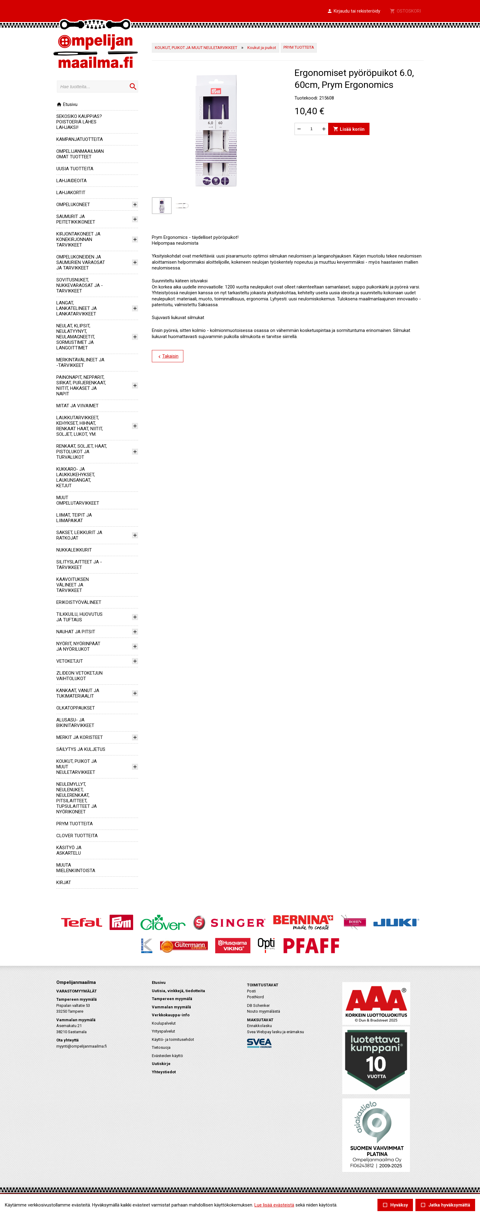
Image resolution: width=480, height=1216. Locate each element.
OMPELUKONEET (73, 204)
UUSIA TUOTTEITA (74, 168)
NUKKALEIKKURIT (74, 550)
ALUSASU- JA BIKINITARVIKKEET (75, 722)
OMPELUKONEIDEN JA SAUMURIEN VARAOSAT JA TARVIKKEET (80, 262)
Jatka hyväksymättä (445, 1205)
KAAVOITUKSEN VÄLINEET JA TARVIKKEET (72, 585)
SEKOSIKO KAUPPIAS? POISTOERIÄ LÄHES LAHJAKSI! (79, 122)
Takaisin (167, 356)
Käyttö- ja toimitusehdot (173, 1039)
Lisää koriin (349, 129)
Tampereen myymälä (172, 998)
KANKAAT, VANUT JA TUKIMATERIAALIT (77, 693)
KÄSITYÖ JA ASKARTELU (68, 850)
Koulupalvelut (164, 1023)
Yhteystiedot (164, 1072)
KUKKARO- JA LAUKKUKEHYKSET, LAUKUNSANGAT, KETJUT (75, 477)
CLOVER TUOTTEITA (77, 835)
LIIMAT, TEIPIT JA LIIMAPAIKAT (74, 517)
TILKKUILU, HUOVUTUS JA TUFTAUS (79, 617)
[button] (353, 11)
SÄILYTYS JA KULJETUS (80, 749)
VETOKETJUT (69, 661)
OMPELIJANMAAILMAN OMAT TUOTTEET (80, 154)
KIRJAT (63, 882)
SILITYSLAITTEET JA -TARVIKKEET (79, 564)
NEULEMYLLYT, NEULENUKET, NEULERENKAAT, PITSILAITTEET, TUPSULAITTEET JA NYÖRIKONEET (76, 798)
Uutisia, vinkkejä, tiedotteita (178, 990)
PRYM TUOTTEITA (74, 823)
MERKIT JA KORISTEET (79, 737)
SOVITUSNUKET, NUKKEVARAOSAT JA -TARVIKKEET (79, 285)
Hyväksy (395, 1205)
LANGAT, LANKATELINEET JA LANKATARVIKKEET (76, 308)
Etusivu (66, 104)
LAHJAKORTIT (70, 192)
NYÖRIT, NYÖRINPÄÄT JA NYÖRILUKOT (78, 646)
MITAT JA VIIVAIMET (77, 405)
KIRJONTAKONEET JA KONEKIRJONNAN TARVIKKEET (78, 239)
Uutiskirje (161, 1063)
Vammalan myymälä (171, 1007)
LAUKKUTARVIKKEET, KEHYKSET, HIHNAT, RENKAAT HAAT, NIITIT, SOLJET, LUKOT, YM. (79, 426)
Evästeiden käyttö (167, 1055)
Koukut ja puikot (261, 47)
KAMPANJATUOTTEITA (79, 139)
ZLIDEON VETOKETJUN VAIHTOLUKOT (79, 675)
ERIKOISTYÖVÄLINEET (78, 602)
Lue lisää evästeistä (274, 1205)
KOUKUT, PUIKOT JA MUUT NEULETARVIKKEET (196, 47)
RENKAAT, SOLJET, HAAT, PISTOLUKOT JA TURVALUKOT (81, 451)
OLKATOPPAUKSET (75, 708)
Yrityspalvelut (163, 1031)
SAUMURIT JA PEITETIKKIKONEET (75, 219)
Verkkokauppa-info (170, 1015)
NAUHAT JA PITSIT (75, 631)
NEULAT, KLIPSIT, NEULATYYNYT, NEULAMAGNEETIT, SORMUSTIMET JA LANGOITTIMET (75, 337)
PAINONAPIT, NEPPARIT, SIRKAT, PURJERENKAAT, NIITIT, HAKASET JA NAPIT (81, 386)
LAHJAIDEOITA (71, 180)
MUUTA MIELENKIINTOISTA (75, 867)
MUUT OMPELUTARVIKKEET (77, 500)
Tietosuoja (161, 1047)
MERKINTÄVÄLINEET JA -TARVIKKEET (80, 362)
